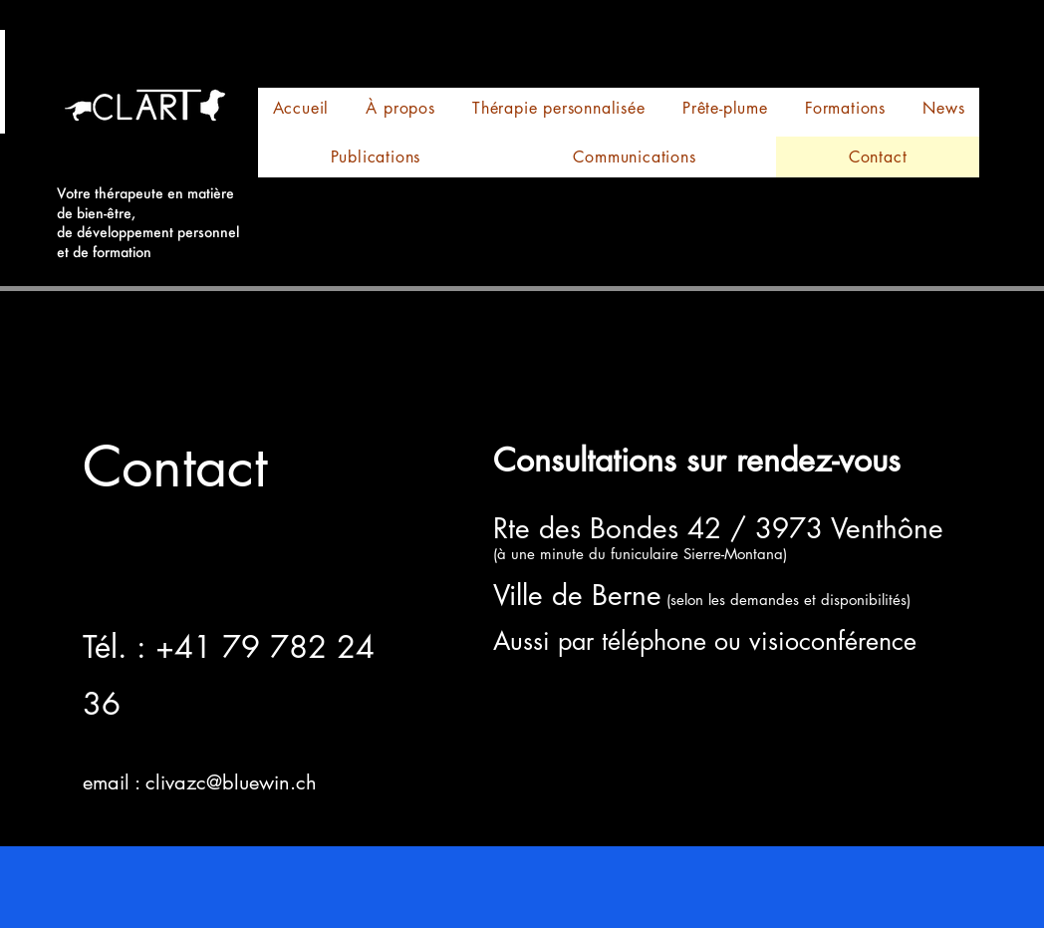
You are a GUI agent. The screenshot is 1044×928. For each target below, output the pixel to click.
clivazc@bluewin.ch (231, 782)
